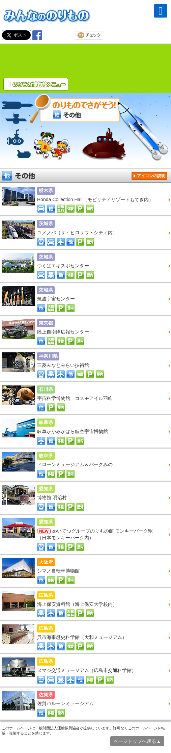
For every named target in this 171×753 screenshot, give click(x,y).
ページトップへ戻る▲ (137, 741)
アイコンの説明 (151, 175)
